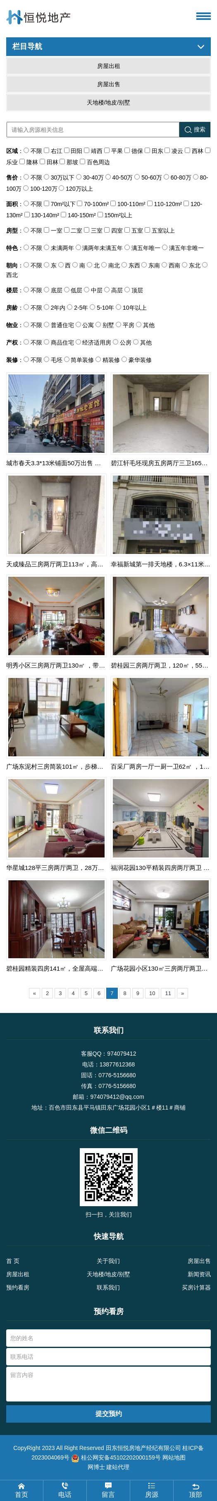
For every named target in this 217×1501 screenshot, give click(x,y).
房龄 (12, 307)
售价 (12, 177)
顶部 (195, 1490)
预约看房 (17, 1287)
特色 (12, 248)
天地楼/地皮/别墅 (109, 1274)
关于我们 (108, 1261)
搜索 (195, 129)
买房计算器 (196, 1287)
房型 (12, 230)
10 (152, 993)
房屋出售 (199, 1261)
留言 (108, 1490)
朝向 (12, 265)
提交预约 (108, 1413)
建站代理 (117, 1467)
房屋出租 (17, 1274)
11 (168, 993)
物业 (12, 325)
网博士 (96, 1467)
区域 (12, 151)
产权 (12, 342)
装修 (12, 360)
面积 (12, 204)
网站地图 (174, 1457)
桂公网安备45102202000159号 (121, 1457)
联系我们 (108, 1287)
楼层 (12, 290)
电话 (64, 1490)
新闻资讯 (199, 1274)
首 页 (12, 1261)
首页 (21, 1490)
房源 (151, 1490)
